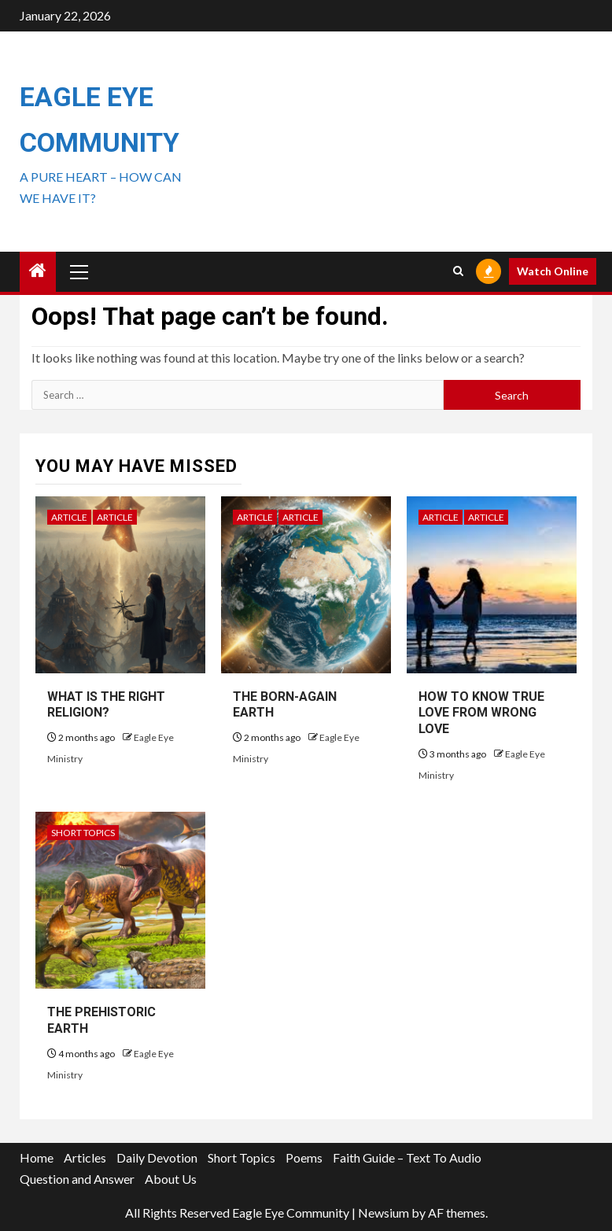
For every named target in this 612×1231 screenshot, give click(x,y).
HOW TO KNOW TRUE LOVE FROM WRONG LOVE (481, 713)
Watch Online (552, 271)
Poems (304, 1157)
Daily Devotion (156, 1157)
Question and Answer (77, 1178)
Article (69, 517)
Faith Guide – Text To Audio (407, 1157)
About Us (171, 1178)
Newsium (383, 1212)
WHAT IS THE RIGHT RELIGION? (106, 705)
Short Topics (83, 832)
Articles (85, 1157)
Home (36, 1157)
